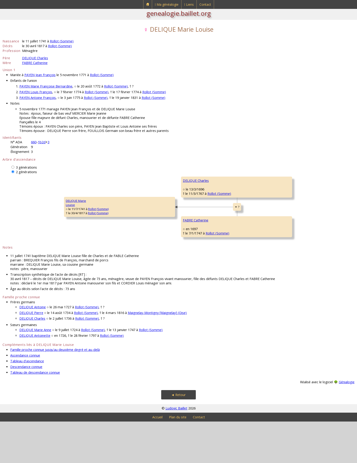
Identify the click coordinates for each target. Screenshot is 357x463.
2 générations (26, 172)
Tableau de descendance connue (35, 414)
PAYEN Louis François (35, 92)
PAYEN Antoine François (37, 97)
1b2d (42, 142)
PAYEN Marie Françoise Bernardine (45, 86)
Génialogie (346, 423)
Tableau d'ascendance (27, 402)
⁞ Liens (189, 4)
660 (33, 142)
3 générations (26, 167)
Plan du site (177, 458)
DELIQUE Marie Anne (35, 371)
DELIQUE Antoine (32, 348)
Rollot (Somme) (62, 41)
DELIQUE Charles (35, 58)
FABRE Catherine (35, 63)
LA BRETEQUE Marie (255, 208)
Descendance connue (26, 408)
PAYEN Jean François (40, 75)
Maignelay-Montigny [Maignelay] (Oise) (157, 354)
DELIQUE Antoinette (34, 377)
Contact (205, 4)
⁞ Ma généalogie (166, 4)
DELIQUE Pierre (31, 354)
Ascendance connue (25, 397)
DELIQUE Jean (251, 180)
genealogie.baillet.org (178, 13)
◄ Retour (178, 436)
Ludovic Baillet (176, 450)
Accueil (157, 458)
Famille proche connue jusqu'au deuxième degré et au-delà (55, 391)
